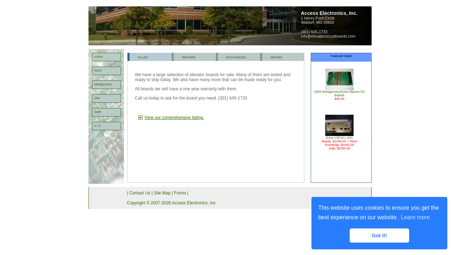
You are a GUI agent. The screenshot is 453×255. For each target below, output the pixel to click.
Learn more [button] (415, 217)
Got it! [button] (379, 235)
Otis (97, 98)
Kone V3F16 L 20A (339, 136)
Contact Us (139, 193)
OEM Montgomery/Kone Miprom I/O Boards (339, 92)
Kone (98, 70)
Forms (180, 193)
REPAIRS (189, 57)
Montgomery (103, 84)
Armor (98, 56)
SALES (143, 57)
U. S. (97, 126)
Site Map (162, 193)
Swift (97, 112)
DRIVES (276, 57)
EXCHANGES (236, 57)
